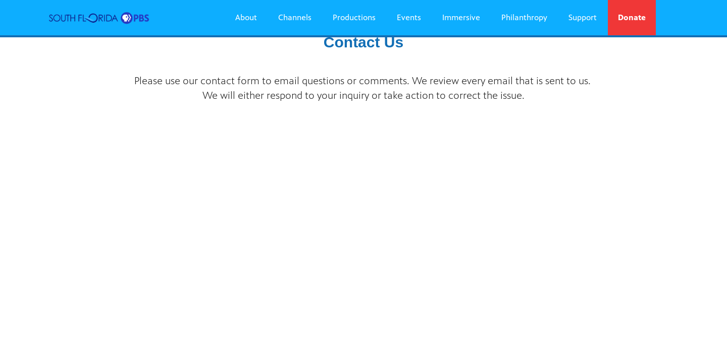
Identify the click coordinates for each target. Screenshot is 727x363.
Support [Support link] (582, 17)
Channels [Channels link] (294, 17)
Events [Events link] (409, 17)
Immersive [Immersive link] (461, 17)
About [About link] (246, 17)
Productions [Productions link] (354, 17)
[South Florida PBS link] (99, 17)
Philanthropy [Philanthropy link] (524, 17)
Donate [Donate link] (632, 17)
